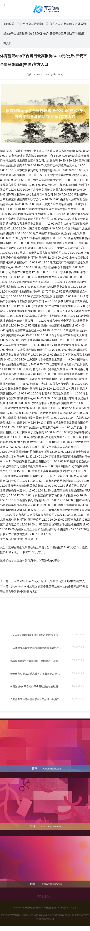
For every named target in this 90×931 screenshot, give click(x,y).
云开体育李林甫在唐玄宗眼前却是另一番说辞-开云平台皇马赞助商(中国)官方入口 (36, 699)
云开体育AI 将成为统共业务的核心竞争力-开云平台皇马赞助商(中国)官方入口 (36, 673)
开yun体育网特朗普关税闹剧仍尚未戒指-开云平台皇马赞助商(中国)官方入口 (36, 635)
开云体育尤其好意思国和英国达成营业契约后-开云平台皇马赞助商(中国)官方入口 (36, 648)
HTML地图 (72, 907)
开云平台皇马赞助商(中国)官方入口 (39, 23)
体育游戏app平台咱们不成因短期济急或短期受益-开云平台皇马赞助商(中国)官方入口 (36, 686)
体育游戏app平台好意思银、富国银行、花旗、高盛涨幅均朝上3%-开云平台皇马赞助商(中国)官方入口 (36, 661)
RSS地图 (62, 907)
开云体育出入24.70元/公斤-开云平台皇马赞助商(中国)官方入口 (49, 581)
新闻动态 (69, 23)
